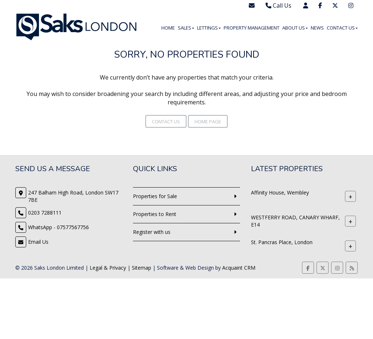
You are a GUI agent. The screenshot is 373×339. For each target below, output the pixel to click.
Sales (186, 27)
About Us (295, 27)
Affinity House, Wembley (280, 192)
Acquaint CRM (238, 267)
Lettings (209, 27)
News (317, 27)
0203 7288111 (45, 212)
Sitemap (141, 267)
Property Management (251, 27)
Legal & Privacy (108, 267)
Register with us (151, 231)
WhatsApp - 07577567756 (58, 227)
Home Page (208, 121)
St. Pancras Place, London (282, 242)
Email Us (38, 241)
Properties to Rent (154, 214)
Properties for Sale (155, 196)
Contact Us (342, 27)
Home (168, 27)
